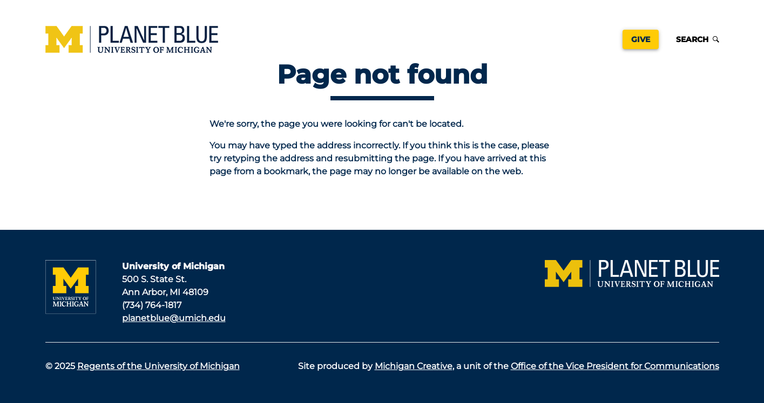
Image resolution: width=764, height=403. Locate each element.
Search (697, 39)
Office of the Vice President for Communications (615, 366)
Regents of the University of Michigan (158, 366)
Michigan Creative (413, 366)
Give (640, 39)
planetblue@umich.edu (174, 318)
